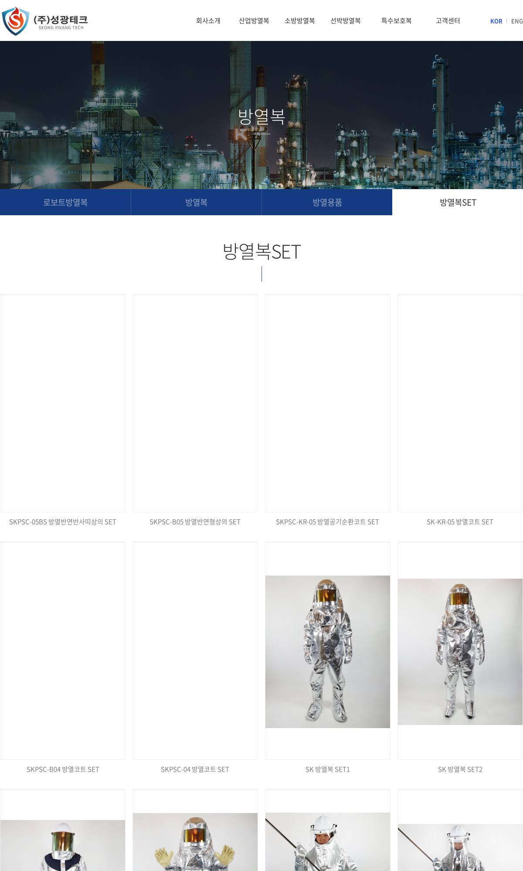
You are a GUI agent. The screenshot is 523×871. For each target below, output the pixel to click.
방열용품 (327, 202)
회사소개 (208, 20)
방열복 (196, 202)
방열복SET (458, 202)
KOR (496, 21)
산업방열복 (254, 20)
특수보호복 (396, 20)
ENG (517, 21)
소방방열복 (300, 20)
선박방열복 (345, 20)
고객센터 (448, 20)
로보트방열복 (65, 202)
